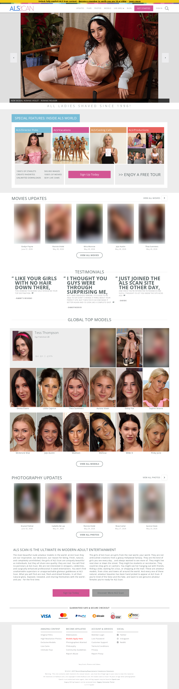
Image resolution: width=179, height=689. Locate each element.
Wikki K (129, 432)
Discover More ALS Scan (111, 592)
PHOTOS (97, 8)
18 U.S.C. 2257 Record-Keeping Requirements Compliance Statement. (89, 671)
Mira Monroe (89, 246)
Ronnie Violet (58, 246)
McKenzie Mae (23, 432)
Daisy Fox (129, 387)
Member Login (98, 635)
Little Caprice (49, 387)
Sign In (159, 8)
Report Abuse (72, 654)
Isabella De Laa (58, 526)
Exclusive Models (48, 642)
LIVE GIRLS (119, 8)
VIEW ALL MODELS (89, 463)
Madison (76, 432)
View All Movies (151, 198)
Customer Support (100, 642)
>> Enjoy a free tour (140, 174)
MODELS (107, 8)
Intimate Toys (47, 650)
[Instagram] (123, 639)
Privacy (95, 650)
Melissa (103, 432)
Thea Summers (151, 246)
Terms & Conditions (100, 646)
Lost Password (98, 639)
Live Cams (45, 646)
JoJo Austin (120, 246)
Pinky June (156, 432)
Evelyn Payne (27, 246)
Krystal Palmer (27, 526)
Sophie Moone (156, 387)
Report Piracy (97, 654)
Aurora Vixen (103, 387)
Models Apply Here (74, 639)
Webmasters (71, 635)
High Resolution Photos (51, 639)
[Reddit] (121, 642)
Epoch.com (116, 679)
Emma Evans (23, 387)
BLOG (129, 8)
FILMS (89, 8)
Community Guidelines (76, 650)
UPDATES (80, 8)
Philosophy (71, 646)
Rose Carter (121, 526)
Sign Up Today (89, 174)
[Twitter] (121, 635)
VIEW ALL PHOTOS (89, 534)
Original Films (47, 635)
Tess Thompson (47, 332)
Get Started (143, 8)
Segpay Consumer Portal (105, 682)
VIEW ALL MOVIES (89, 255)
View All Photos (151, 477)
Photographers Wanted (76, 642)
